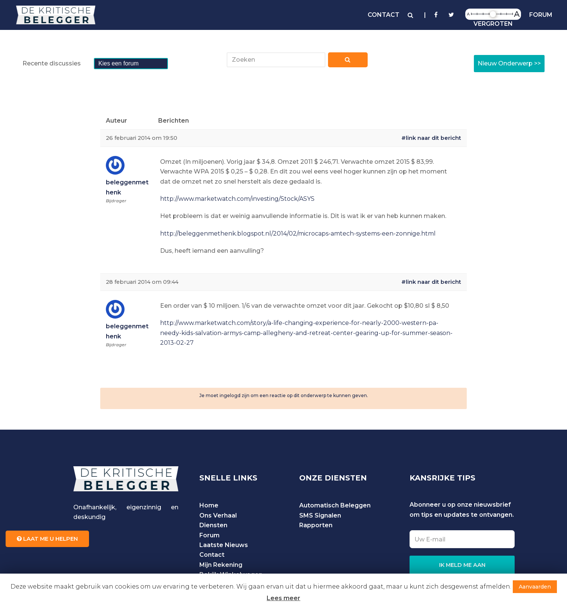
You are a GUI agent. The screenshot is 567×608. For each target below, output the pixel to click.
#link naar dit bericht (431, 138)
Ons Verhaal (218, 515)
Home (208, 505)
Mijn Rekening (220, 564)
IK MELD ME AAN (462, 565)
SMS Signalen (320, 515)
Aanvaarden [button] (535, 586)
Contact (211, 554)
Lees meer (283, 598)
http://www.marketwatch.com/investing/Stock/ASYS (237, 198)
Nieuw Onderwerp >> (509, 63)
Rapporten (315, 525)
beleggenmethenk (127, 187)
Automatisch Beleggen (335, 505)
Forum (209, 535)
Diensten (213, 525)
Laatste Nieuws (223, 545)
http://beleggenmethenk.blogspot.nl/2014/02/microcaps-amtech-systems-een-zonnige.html (298, 233)
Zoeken (348, 61)
